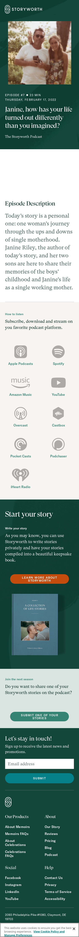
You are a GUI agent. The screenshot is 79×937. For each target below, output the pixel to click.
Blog (48, 848)
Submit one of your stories (39, 716)
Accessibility (55, 899)
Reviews (51, 834)
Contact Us (54, 878)
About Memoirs (17, 827)
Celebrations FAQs (15, 854)
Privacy (50, 885)
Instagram (13, 885)
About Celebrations (15, 843)
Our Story (52, 827)
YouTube (12, 899)
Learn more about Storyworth (39, 579)
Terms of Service (58, 892)
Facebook (13, 878)
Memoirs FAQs (16, 834)
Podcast (51, 855)
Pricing (50, 841)
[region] (39, 930)
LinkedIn (12, 892)
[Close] (74, 928)
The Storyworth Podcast (23, 137)
